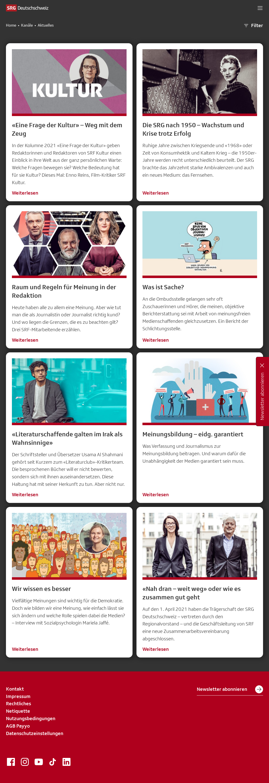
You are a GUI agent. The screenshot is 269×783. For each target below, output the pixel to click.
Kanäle (27, 25)
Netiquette (18, 711)
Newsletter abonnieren (230, 689)
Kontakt (15, 689)
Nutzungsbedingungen (30, 718)
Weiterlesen (25, 192)
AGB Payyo (18, 726)
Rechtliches (18, 703)
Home (11, 25)
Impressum (18, 696)
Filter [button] (253, 26)
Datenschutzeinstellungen (34, 733)
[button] (260, 8)
